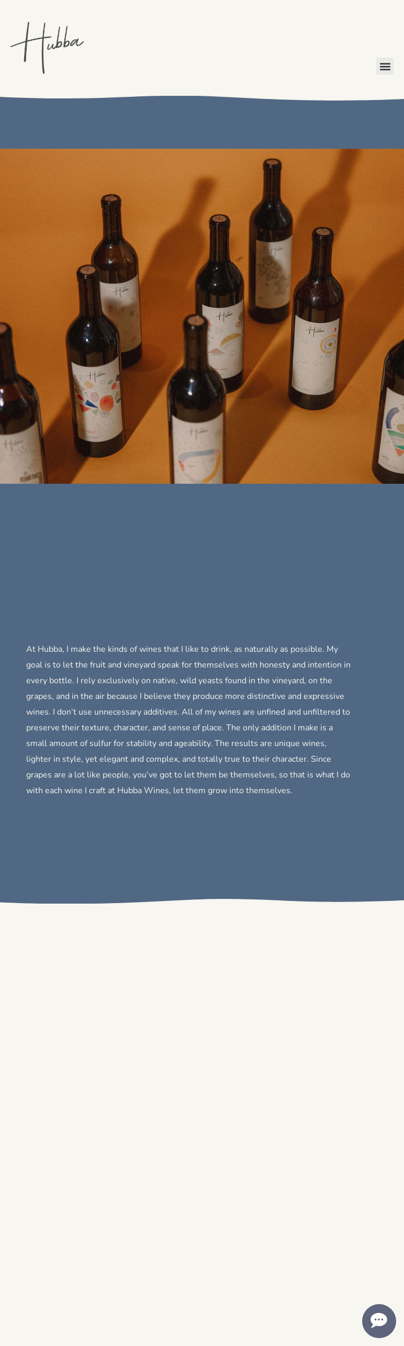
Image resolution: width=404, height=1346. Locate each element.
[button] (385, 66)
